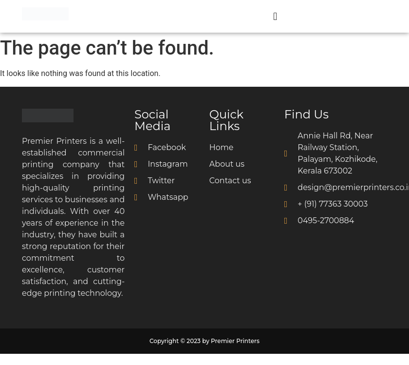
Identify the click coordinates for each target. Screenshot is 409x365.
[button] (275, 16)
